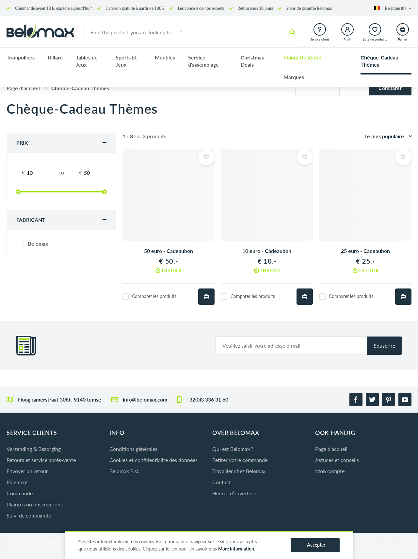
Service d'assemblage (203, 61)
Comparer (390, 88)
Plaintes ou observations (35, 504)
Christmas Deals (252, 61)
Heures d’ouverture (234, 493)
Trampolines (21, 57)
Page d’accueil (331, 449)
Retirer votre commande (239, 460)
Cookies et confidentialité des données (153, 460)
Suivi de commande (29, 515)
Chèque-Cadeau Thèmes (379, 61)
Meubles (165, 57)
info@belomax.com (145, 399)
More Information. (236, 548)
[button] (392, 8)
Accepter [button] (316, 545)
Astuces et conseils (337, 460)
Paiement (17, 482)
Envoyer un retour (27, 471)
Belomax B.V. (124, 471)
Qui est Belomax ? (232, 449)
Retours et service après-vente (41, 460)
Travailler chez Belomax (238, 471)
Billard (55, 57)
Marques (293, 77)
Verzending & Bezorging (34, 449)
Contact (221, 482)
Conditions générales (133, 449)
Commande (20, 493)
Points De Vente (302, 57)
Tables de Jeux (87, 61)
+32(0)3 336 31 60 (207, 399)
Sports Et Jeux (126, 61)
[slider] (18, 191)
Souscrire (384, 345)
